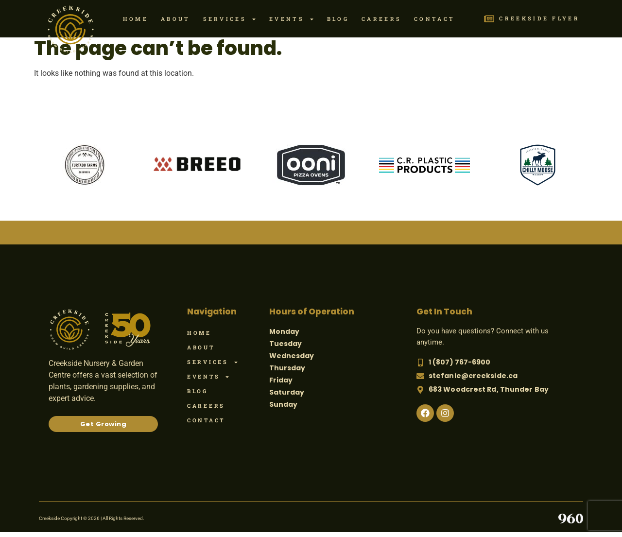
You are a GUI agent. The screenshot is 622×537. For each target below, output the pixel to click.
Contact (434, 18)
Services (230, 19)
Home (135, 18)
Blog (338, 18)
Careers (381, 18)
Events (291, 19)
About (175, 18)
